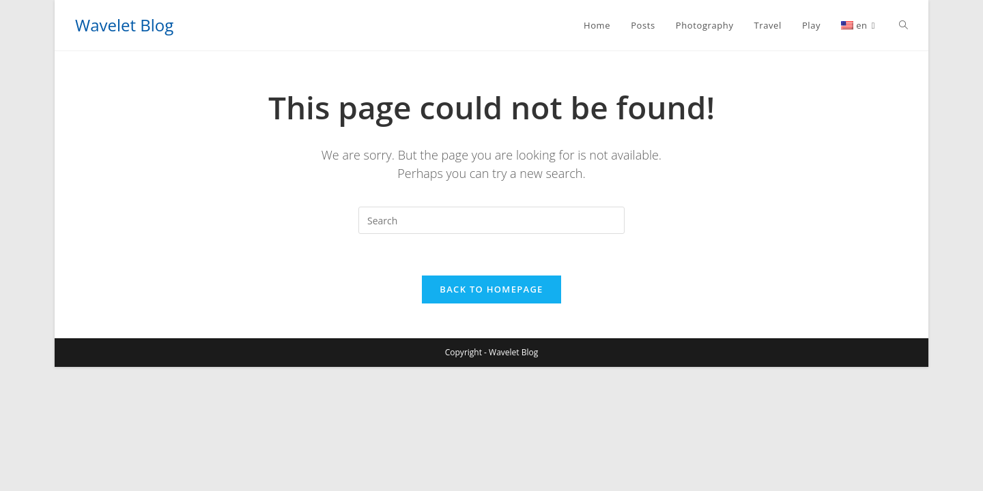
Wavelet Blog (124, 25)
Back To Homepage (491, 289)
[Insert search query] (491, 220)
